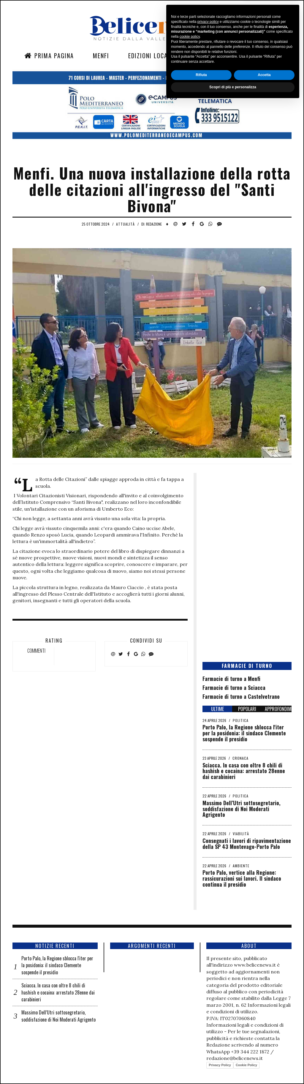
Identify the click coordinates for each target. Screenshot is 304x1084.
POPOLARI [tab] (247, 709)
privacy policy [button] (208, 1003)
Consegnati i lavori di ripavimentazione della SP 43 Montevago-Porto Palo (246, 843)
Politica (240, 720)
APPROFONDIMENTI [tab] (278, 709)
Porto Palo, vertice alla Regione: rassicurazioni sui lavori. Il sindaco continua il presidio (241, 878)
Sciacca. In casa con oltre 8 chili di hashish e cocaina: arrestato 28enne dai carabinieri (243, 771)
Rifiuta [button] (201, 1056)
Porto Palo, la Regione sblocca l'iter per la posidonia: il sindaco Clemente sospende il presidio (244, 733)
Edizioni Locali (150, 55)
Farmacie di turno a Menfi (231, 678)
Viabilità (241, 833)
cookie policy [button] (190, 1018)
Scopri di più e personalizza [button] (232, 1068)
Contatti (245, 55)
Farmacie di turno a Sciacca (233, 687)
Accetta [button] (264, 1056)
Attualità (125, 223)
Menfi (101, 55)
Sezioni (202, 55)
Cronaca (240, 758)
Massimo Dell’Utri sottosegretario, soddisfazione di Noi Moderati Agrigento (241, 809)
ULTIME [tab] (217, 709)
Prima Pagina (49, 55)
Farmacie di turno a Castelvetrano (241, 696)
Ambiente (241, 865)
